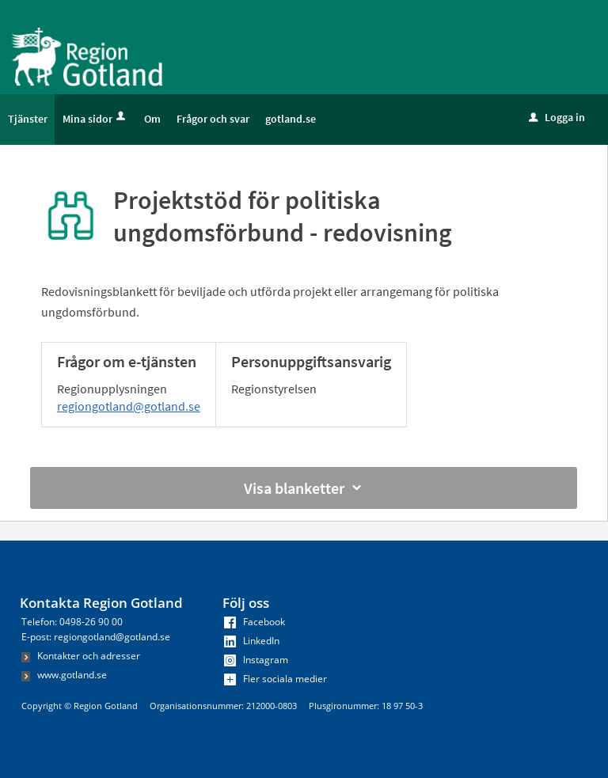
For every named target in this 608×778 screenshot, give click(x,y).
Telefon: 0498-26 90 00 (72, 621)
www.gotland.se (64, 674)
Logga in (557, 117)
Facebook (254, 621)
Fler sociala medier (275, 678)
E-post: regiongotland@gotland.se (95, 636)
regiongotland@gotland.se (128, 406)
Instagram (256, 659)
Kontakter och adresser (80, 655)
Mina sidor (95, 119)
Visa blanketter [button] (304, 488)
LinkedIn (251, 640)
